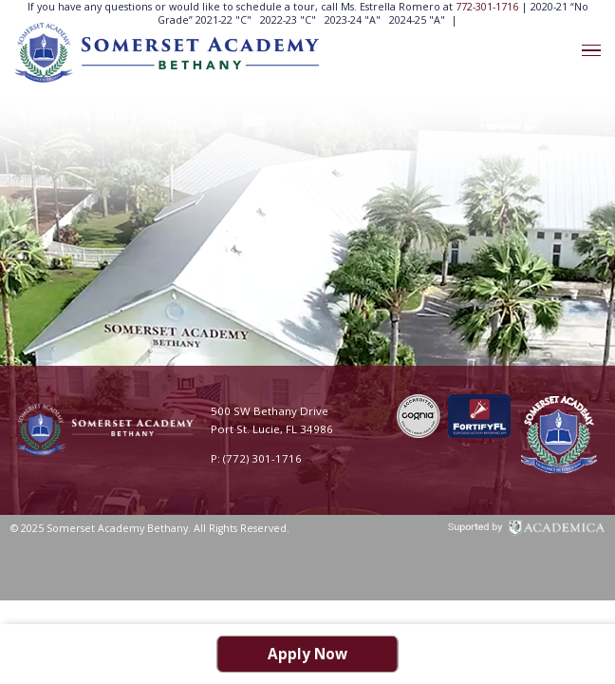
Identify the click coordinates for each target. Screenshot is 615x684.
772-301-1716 (488, 6)
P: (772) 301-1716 (256, 458)
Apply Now (307, 653)
